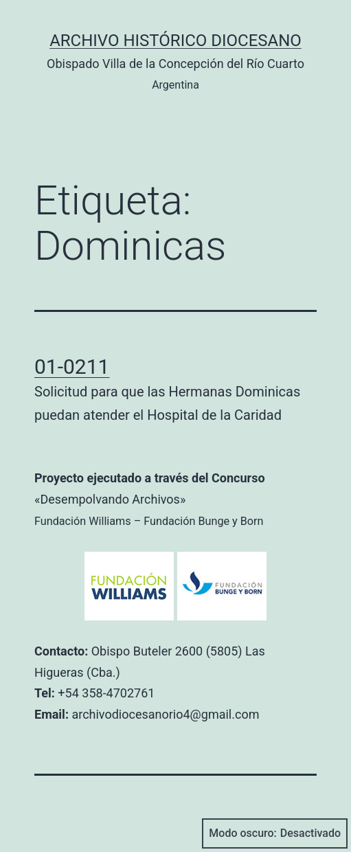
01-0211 (71, 367)
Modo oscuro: (275, 833)
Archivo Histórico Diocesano (175, 40)
